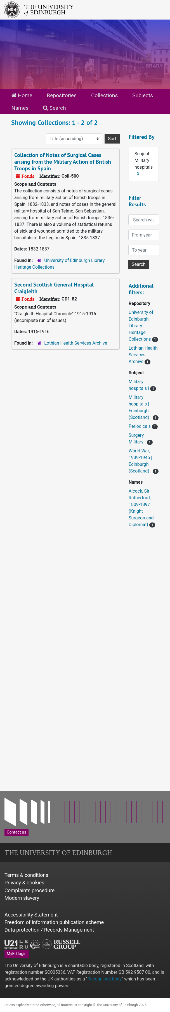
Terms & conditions (26, 875)
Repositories (62, 95)
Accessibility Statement (31, 915)
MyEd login (17, 953)
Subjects (142, 95)
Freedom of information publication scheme (54, 922)
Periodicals (140, 426)
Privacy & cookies (24, 883)
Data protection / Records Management (49, 930)
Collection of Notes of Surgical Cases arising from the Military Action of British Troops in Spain (62, 161)
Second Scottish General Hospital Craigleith (54, 288)
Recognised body (105, 979)
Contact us (16, 832)
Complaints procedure (29, 890)
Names (20, 108)
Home (21, 95)
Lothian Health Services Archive (75, 343)
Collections (104, 95)
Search (54, 108)
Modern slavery (21, 898)
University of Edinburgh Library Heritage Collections (141, 326)
